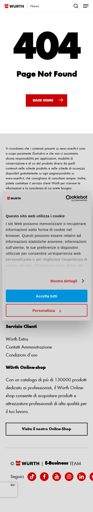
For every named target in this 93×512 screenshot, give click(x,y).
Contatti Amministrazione (29, 347)
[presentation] (8, 489)
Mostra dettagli (63, 281)
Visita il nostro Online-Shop (46, 429)
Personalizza (46, 310)
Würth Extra (17, 339)
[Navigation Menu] (86, 5)
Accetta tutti (46, 296)
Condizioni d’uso (21, 355)
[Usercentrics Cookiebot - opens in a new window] (66, 198)
